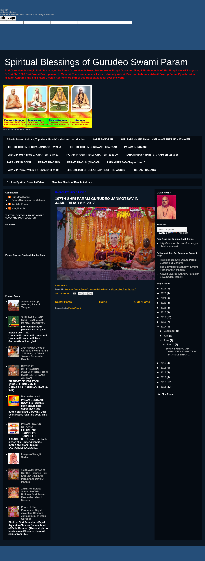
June (167, 340)
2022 (164, 303)
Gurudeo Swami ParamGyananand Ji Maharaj (28, 198)
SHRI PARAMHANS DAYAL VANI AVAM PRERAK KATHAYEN (155, 139)
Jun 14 (170, 344)
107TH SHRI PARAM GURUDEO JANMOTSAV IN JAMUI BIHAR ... (181, 351)
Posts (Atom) (74, 308)
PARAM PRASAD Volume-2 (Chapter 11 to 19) (33, 170)
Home (103, 301)
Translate (179, 233)
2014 (164, 372)
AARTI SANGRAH (102, 139)
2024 (164, 298)
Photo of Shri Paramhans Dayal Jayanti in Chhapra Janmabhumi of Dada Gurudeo (33, 513)
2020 (164, 312)
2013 (164, 377)
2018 (164, 322)
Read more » (61, 285)
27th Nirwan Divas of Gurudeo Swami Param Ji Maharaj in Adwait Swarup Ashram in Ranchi (34, 353)
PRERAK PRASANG (144, 170)
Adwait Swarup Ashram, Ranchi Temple (30, 304)
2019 (164, 317)
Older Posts (142, 301)
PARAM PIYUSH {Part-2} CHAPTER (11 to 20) (93, 154)
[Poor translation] (11, 18)
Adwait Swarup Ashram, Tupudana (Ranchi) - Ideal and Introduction (46, 139)
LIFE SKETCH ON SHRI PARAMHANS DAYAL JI (34, 147)
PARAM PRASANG (49, 162)
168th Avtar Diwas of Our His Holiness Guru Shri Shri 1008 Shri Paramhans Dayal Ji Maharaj (34, 476)
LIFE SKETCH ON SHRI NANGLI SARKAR (93, 147)
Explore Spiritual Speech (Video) (26, 182)
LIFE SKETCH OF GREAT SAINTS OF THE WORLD (96, 170)
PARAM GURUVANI (135, 147)
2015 (164, 367)
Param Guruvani (30, 396)
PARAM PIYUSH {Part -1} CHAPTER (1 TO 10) (33, 154)
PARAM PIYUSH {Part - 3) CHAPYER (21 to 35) (152, 154)
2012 (164, 382)
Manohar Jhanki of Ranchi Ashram (72, 182)
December (170, 331)
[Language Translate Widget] (172, 229)
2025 (164, 293)
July (166, 335)
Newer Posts (63, 301)
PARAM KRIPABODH (19, 162)
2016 (164, 363)
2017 (164, 326)
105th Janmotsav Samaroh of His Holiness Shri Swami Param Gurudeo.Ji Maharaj (33, 494)
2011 (164, 387)
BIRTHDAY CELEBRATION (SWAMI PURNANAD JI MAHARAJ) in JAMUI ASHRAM (34, 372)
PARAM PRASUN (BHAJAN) (83, 162)
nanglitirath (18, 208)
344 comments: (62, 293)
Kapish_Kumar (20, 204)
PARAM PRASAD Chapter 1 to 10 (126, 162)
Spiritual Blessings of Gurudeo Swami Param (96, 62)
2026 (164, 288)
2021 (164, 307)
